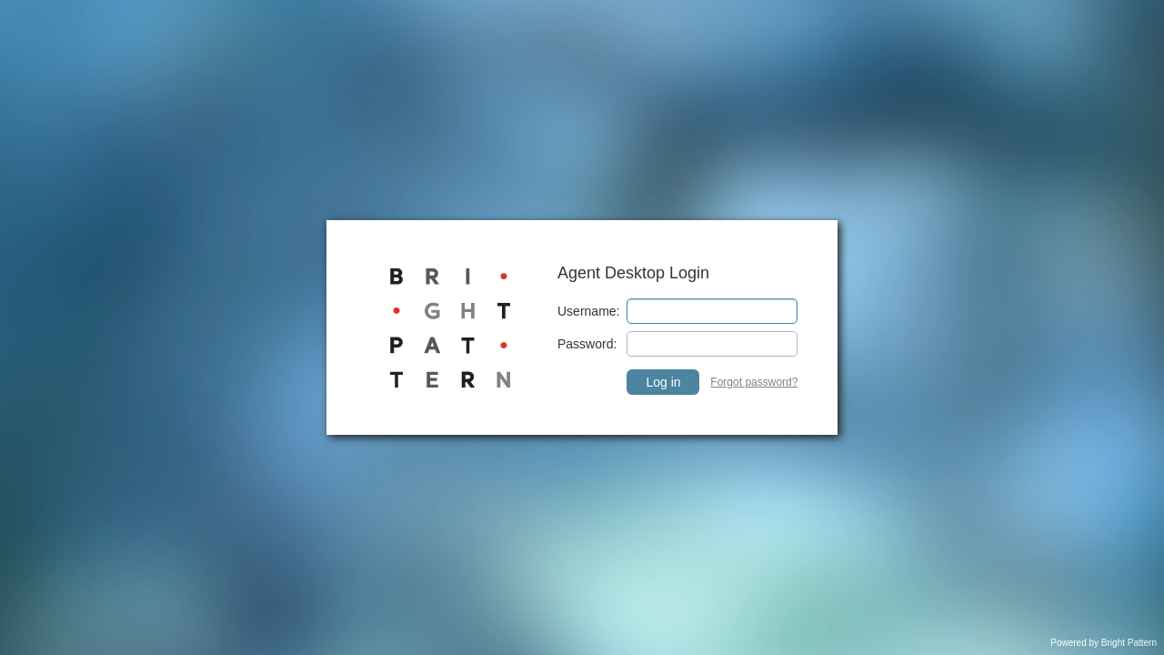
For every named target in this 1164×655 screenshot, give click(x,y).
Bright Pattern (1129, 643)
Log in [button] (663, 382)
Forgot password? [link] (754, 382)
